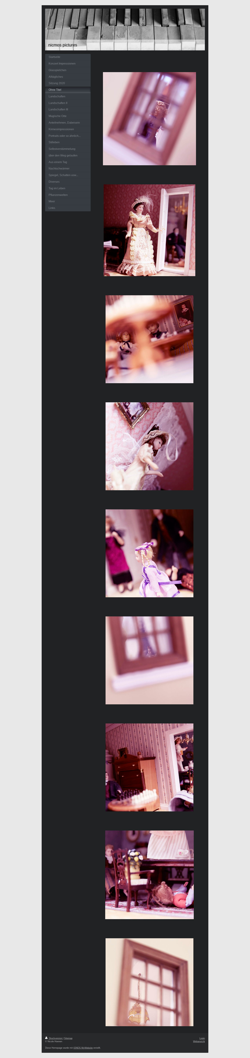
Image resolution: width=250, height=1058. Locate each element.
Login (202, 1038)
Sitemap (68, 1038)
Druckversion (54, 1038)
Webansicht (199, 1041)
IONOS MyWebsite (83, 1047)
